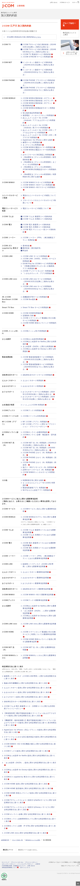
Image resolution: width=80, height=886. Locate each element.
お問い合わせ (53, 2)
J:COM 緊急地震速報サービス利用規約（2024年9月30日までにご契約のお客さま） (38, 366)
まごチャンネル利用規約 (33, 145)
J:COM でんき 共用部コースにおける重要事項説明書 (39, 536)
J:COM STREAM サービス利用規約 (38, 57)
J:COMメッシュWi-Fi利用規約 (35, 331)
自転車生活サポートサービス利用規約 (38, 375)
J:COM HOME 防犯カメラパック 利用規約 (39, 324)
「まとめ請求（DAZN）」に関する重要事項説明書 (39, 612)
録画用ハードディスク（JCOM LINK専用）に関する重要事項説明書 (38, 565)
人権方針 (37, 864)
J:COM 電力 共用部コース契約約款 (36, 227)
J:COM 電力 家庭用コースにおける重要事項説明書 (39, 544)
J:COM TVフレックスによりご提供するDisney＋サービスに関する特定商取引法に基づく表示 (29, 808)
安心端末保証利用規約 (32, 113)
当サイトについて (25, 867)
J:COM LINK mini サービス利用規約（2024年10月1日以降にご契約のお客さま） (38, 281)
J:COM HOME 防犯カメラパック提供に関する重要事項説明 (39, 640)
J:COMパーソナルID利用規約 (35, 416)
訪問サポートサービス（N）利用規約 (38, 470)
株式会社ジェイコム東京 (33, 840)
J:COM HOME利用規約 (33, 313)
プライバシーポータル (17, 862)
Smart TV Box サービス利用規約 (36, 307)
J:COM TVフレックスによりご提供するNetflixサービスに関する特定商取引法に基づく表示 (30, 801)
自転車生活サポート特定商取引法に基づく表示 (23, 701)
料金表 (25, 250)
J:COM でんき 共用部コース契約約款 (37, 219)
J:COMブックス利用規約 (33, 410)
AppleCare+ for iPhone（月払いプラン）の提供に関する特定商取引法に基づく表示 (30, 731)
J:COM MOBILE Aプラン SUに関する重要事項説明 (39, 518)
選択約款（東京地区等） (32, 248)
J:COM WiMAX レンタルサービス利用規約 (39, 473)
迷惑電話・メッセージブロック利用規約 (39, 115)
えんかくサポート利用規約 (34, 380)
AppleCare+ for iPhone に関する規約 (38, 140)
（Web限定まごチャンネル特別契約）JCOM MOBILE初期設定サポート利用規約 (39, 169)
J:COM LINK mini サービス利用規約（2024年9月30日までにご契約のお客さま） (38, 289)
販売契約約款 (29, 105)
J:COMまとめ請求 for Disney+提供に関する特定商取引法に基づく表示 (30, 771)
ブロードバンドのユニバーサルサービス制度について (39, 201)
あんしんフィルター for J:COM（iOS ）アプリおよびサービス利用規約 (39, 131)
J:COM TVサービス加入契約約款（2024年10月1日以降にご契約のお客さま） (39, 46)
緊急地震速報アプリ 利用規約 (35, 488)
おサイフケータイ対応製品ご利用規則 (38, 155)
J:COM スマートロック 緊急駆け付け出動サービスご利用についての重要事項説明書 (39, 634)
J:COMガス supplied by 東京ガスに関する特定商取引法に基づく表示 (29, 778)
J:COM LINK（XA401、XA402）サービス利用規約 (39, 260)
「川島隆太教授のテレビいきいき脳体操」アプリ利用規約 (39, 267)
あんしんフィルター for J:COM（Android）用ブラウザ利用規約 (36, 126)
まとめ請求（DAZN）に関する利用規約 (39, 346)
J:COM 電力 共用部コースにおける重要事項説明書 (39, 549)
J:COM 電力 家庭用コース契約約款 (36, 224)
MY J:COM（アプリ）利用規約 (36, 422)
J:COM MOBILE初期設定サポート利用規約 (39, 109)
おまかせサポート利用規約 (34, 386)
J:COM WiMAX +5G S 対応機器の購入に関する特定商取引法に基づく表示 (30, 745)
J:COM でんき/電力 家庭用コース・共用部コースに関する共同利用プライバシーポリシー (29, 707)
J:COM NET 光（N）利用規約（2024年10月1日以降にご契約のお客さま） (39, 444)
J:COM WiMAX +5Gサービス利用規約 (39, 185)
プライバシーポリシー (31, 862)
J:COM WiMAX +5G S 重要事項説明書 (39, 594)
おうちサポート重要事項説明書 (36, 583)
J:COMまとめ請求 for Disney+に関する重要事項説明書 (39, 617)
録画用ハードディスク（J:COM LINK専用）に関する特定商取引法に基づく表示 (30, 677)
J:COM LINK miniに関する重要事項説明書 (39, 625)
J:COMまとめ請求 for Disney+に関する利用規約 (39, 350)
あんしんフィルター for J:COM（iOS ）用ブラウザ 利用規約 (39, 136)
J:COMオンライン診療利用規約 (36, 432)
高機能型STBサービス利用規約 (36, 297)
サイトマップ (5, 862)
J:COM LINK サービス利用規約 (36, 256)
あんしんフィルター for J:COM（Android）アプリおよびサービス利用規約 (39, 120)
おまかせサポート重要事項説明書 (37, 578)
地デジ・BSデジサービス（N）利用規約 (39, 467)
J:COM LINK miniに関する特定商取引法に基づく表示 (26, 833)
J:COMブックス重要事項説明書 (36, 600)
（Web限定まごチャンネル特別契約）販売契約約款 (39, 158)
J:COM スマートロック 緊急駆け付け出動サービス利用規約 (39, 319)
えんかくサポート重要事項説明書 (37, 572)
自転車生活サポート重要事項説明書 (37, 589)
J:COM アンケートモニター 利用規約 (38, 271)
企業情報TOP (5, 840)
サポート (75, 2)
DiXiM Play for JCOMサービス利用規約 (39, 263)
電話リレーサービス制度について (37, 208)
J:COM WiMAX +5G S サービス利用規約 (39, 188)
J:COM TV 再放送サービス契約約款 (38, 54)
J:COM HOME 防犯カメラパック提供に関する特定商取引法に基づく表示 (30, 794)
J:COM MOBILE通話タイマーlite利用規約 (39, 151)
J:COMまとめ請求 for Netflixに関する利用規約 (39, 343)
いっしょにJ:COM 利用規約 (34, 405)
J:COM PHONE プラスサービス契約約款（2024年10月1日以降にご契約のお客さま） (39, 82)
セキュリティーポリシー (9, 864)
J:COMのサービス (65, 2)
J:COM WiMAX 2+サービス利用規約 (38, 182)
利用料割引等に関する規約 (34, 480)
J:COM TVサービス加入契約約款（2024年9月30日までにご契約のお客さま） (39, 51)
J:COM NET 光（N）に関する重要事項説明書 (39, 648)
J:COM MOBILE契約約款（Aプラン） (38, 98)
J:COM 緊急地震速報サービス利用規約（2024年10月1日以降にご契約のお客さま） (38, 359)
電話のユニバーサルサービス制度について (39, 197)
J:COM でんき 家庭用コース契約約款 (37, 216)
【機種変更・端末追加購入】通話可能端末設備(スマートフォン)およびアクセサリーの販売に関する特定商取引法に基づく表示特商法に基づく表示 (30, 722)
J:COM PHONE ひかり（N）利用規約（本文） (39, 454)
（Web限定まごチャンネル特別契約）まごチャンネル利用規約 (39, 163)
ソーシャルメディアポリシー (25, 864)
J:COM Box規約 (30, 299)
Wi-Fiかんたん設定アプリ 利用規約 (37, 490)
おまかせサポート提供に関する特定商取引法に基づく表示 (27, 692)
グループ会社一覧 (17, 840)
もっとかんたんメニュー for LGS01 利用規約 (39, 484)
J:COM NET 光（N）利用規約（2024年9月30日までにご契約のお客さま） (39, 449)
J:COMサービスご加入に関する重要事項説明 (39, 510)
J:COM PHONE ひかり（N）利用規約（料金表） (39, 464)
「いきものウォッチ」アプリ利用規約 (38, 273)
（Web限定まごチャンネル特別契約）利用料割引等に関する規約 (39, 175)
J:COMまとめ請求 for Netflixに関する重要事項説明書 (39, 607)
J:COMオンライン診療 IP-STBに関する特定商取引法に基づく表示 (30, 827)
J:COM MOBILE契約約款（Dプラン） (38, 103)
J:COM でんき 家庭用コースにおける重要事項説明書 (39, 531)
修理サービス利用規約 (32, 142)
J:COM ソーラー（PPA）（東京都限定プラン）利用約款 (39, 239)
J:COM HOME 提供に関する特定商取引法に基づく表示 (26, 784)
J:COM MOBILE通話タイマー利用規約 (39, 147)
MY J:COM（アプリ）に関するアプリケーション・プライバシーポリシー (39, 425)
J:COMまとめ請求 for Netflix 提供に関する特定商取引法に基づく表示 (29, 757)
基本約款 (27, 246)
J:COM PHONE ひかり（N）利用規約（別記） (39, 459)
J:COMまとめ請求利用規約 (34, 339)
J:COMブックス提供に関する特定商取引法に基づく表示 (27, 751)
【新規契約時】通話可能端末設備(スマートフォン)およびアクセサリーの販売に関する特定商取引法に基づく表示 (30, 714)
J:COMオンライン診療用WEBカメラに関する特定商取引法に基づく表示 (30, 820)
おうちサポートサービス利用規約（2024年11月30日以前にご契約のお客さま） (39, 393)
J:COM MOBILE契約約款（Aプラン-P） (39, 101)
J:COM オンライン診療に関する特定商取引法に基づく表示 (28, 814)
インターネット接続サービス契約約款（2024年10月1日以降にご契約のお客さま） (38, 65)
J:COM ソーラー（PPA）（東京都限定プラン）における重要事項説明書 (39, 557)
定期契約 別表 (29, 315)
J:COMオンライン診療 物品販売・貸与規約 (39, 436)
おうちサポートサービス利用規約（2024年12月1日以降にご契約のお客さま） (39, 398)
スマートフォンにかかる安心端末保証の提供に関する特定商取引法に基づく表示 (30, 738)
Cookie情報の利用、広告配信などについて (14, 865)
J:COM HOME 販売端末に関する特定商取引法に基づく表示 (28, 788)
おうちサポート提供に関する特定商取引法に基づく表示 (26, 697)
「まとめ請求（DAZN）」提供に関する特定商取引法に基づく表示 (30, 764)
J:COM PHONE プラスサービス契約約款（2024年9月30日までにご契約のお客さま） (39, 90)
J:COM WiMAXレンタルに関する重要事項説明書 (39, 657)
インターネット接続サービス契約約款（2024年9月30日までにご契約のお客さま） (38, 72)
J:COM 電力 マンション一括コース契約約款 (39, 231)
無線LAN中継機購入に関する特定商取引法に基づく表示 (26, 683)
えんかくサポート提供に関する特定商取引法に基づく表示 (27, 688)
